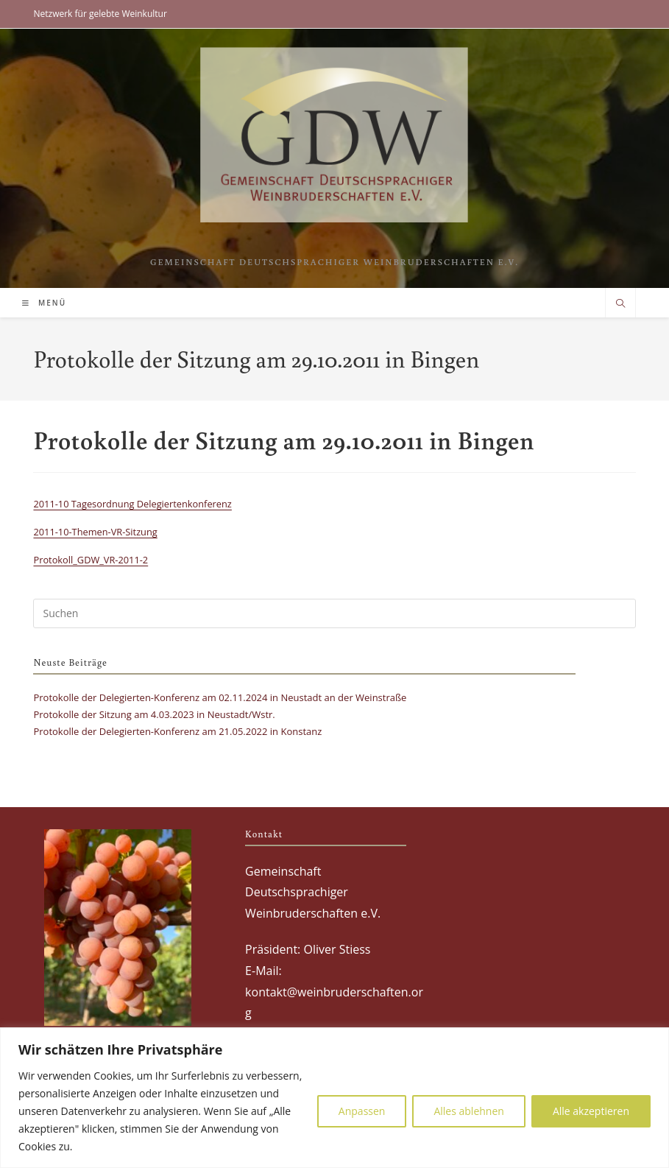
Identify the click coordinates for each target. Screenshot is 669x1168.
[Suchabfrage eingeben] (334, 613)
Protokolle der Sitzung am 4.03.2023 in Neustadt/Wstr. (154, 714)
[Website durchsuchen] (620, 304)
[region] (334, 1097)
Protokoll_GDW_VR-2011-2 (90, 559)
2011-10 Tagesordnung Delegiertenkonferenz (132, 503)
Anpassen (362, 1111)
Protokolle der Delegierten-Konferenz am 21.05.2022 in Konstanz (177, 731)
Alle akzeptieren (591, 1111)
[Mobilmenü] (44, 303)
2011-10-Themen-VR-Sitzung (95, 531)
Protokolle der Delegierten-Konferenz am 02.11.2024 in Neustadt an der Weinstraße (219, 697)
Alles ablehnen (468, 1111)
